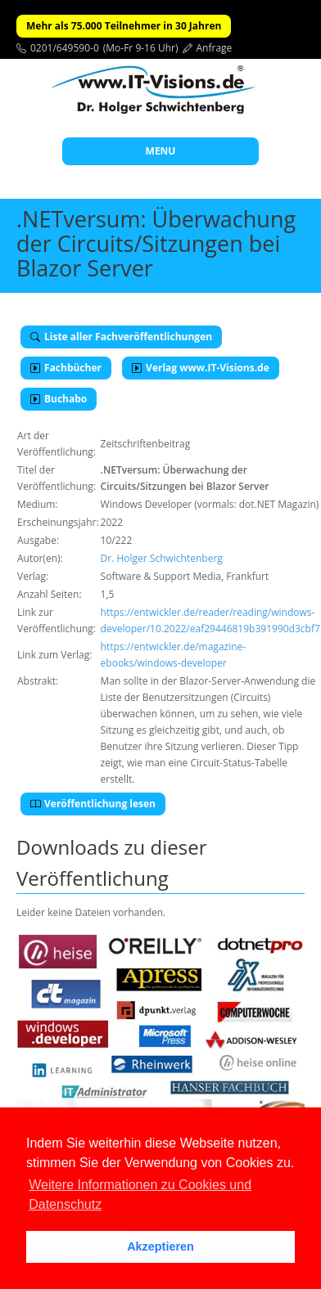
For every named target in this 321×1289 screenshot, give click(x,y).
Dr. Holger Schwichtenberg (162, 558)
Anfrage (215, 48)
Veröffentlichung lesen (93, 804)
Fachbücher (66, 368)
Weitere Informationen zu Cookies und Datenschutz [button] (140, 1194)
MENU (161, 151)
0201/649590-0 (64, 48)
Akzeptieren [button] (160, 1246)
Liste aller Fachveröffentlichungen (121, 337)
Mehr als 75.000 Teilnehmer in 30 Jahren (123, 26)
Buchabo (58, 399)
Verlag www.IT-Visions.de (200, 368)
